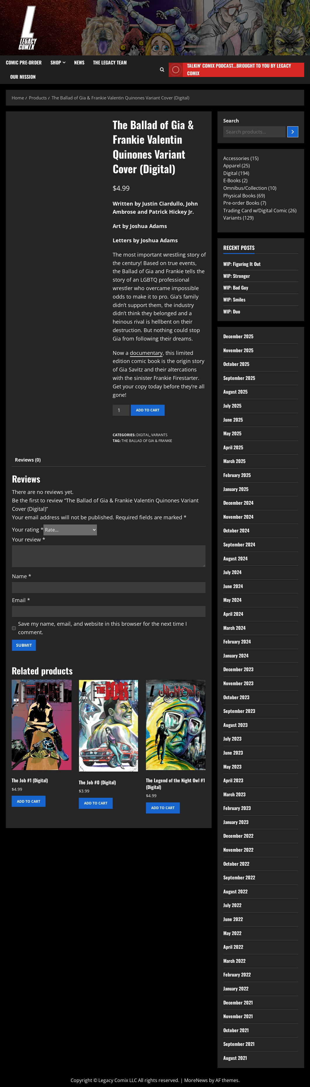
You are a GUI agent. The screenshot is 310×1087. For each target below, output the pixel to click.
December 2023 (238, 669)
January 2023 (235, 821)
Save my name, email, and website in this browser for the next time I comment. (102, 628)
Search (231, 121)
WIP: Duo (231, 311)
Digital (142, 434)
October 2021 (236, 1030)
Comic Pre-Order (24, 62)
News (79, 62)
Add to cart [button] (28, 801)
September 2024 (239, 544)
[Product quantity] (121, 410)
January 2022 (235, 988)
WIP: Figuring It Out (242, 263)
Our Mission (23, 76)
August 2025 (235, 391)
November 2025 (238, 350)
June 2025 (233, 419)
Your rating (27, 529)
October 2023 (236, 697)
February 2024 (237, 641)
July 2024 (232, 572)
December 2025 (238, 336)
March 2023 (234, 794)
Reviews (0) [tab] (28, 460)
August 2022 (235, 891)
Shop (55, 62)
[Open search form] (162, 69)
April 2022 (233, 946)
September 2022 (239, 877)
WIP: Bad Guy (235, 287)
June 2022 (233, 919)
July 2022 (232, 905)
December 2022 (238, 835)
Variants (159, 434)
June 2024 (233, 586)
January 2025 (235, 488)
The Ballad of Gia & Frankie (146, 440)
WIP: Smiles (234, 299)
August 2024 (235, 558)
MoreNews (196, 1080)
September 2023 (239, 710)
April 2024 (233, 613)
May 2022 (232, 933)
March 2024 (234, 627)
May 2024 (232, 599)
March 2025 (234, 460)
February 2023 (237, 807)
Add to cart (147, 410)
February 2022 (237, 974)
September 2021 (239, 1043)
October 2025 (236, 363)
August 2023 (235, 724)
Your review (28, 539)
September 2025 (239, 377)
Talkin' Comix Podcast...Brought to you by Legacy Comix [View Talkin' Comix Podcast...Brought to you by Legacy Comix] (230, 70)
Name (21, 576)
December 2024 (238, 502)
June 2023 (233, 752)
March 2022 (234, 960)
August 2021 (235, 1057)
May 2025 (232, 433)
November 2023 (238, 683)
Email (21, 600)
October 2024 (236, 530)
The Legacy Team (110, 62)
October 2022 (236, 863)
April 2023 (233, 780)
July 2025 (232, 405)
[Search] (292, 131)
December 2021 (238, 1002)
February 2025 (237, 474)
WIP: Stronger (236, 275)
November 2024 (238, 516)
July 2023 (232, 738)
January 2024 (235, 655)
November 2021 (238, 1016)
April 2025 (233, 447)
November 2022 (238, 849)
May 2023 (232, 766)
